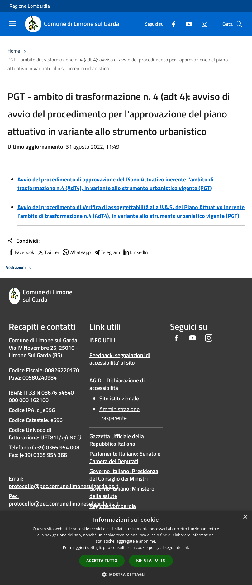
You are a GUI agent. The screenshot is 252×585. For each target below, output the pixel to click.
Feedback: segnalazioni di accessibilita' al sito (119, 359)
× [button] (245, 517)
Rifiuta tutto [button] (151, 560)
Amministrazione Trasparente (119, 413)
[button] (126, 574)
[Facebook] (171, 24)
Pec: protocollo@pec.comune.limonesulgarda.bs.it (63, 500)
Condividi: (23, 241)
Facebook (20, 252)
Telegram (106, 252)
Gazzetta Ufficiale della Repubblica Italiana (116, 440)
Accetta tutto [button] (101, 560)
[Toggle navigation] (12, 23)
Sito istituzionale (119, 398)
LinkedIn (135, 252)
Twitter (48, 252)
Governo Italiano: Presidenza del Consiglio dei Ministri (123, 475)
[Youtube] (186, 24)
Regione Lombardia (29, 6)
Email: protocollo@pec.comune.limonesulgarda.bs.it (63, 482)
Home (13, 51)
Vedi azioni (20, 267)
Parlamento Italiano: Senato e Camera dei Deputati (124, 457)
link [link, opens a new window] (186, 547)
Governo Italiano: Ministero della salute (122, 492)
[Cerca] (239, 24)
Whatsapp (76, 252)
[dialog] (126, 548)
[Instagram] (202, 24)
